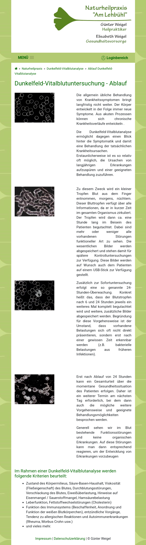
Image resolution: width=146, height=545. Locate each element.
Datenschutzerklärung (69, 538)
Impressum (43, 538)
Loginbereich (114, 58)
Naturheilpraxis (32, 68)
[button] (26, 57)
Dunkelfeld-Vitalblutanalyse (65, 68)
